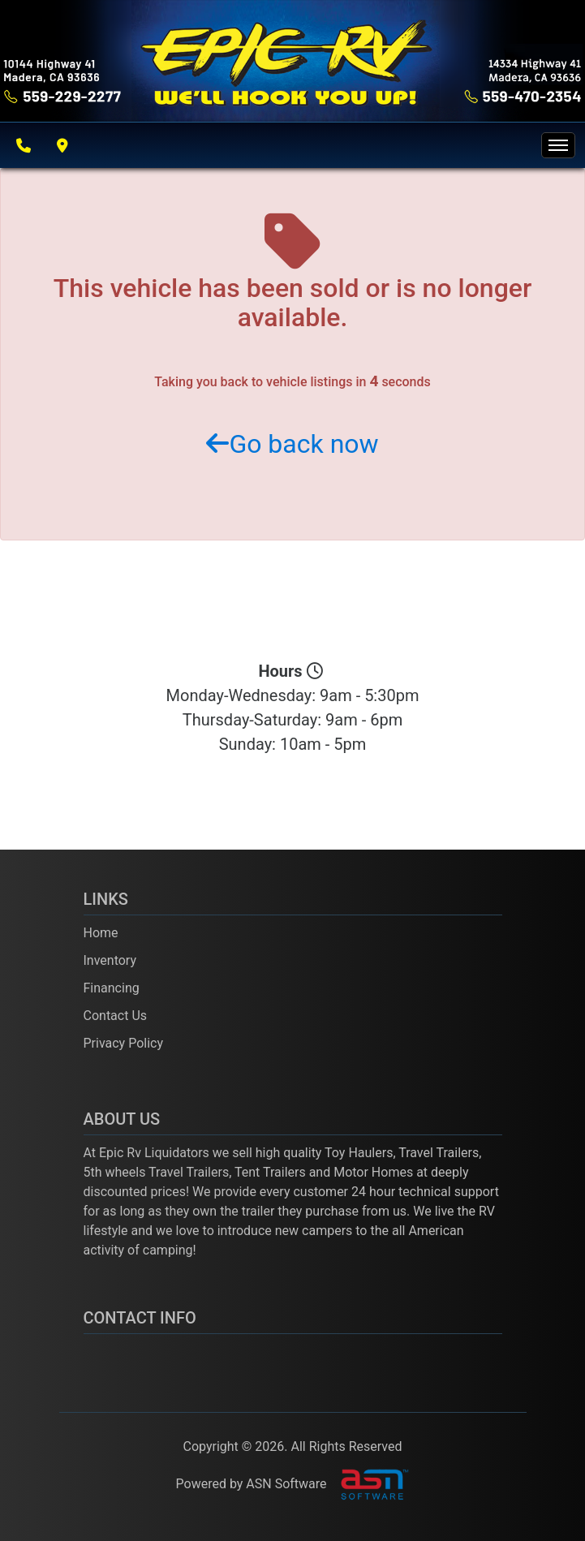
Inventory (110, 960)
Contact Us (116, 1015)
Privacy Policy (124, 1043)
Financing (112, 988)
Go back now (292, 443)
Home (101, 933)
